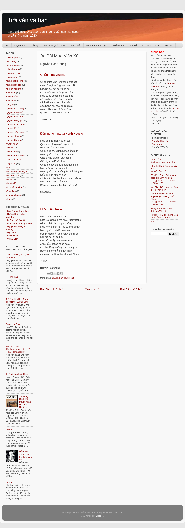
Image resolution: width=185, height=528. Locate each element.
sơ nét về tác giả (151, 45)
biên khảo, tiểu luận (54, 45)
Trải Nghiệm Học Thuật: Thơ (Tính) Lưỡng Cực (17, 300)
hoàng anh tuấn (13, 73)
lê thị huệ (10, 100)
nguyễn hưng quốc (15, 112)
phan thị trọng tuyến (15, 155)
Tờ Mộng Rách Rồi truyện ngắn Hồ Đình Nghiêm (25, 401)
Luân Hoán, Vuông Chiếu (19, 223)
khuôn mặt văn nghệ (97, 45)
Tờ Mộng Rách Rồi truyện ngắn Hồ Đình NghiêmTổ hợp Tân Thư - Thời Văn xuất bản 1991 (164, 179)
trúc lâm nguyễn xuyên (17, 171)
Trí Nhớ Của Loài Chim (17, 374)
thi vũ (8, 167)
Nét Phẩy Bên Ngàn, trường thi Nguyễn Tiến (164, 188)
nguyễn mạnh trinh (15, 116)
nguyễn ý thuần (13, 136)
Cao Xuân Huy (159, 144)
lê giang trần (12, 96)
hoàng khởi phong (14, 81)
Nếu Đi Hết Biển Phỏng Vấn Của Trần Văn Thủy (164, 216)
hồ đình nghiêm (13, 89)
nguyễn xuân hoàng (15, 132)
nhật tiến (10, 147)
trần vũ (9, 179)
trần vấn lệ (11, 183)
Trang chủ (92, 289)
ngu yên (10, 104)
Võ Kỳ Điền (12, 239)
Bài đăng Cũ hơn (131, 289)
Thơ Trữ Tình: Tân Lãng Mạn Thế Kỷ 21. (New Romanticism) (18, 349)
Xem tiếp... (156, 221)
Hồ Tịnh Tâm (12, 277)
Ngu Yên (11, 232)
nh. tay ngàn (12, 144)
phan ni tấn (11, 151)
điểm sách (119, 45)
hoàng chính (12, 77)
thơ (7, 45)
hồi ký (35, 45)
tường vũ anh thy (14, 187)
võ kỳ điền (11, 191)
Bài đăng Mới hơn (52, 289)
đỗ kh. (9, 199)
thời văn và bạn (27, 20)
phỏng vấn (75, 45)
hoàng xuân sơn (13, 85)
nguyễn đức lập (13, 140)
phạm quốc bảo (13, 159)
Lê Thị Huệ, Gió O (16, 220)
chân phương (12, 69)
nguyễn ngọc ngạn (15, 124)
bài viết (133, 45)
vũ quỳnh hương (14, 195)
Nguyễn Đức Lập (160, 141)
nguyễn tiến (11, 128)
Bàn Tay (10, 482)
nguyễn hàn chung (60, 278)
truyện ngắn (20, 45)
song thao (10, 163)
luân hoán (10, 92)
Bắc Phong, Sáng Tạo (18, 211)
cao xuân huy (12, 65)
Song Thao (12, 236)
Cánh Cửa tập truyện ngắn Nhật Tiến (163, 160)
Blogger (99, 516)
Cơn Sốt (10, 429)
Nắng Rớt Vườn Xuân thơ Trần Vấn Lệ (25, 455)
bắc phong (11, 61)
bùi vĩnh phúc (12, 57)
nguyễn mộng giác (15, 120)
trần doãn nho (12, 175)
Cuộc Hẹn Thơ (13, 324)
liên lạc (169, 45)
